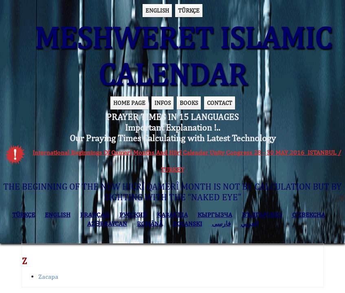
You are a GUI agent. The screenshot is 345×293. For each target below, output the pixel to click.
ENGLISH (157, 10)
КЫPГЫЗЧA (215, 215)
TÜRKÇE (189, 10)
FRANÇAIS (95, 215)
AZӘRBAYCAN (107, 223)
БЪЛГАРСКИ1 (262, 215)
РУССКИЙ (133, 215)
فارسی (221, 223)
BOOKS (189, 102)
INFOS (162, 102)
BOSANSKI (187, 223)
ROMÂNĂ (150, 223)
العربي (249, 223)
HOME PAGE (129, 102)
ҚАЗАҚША (172, 215)
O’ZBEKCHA (308, 215)
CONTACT (219, 102)
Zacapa (48, 276)
